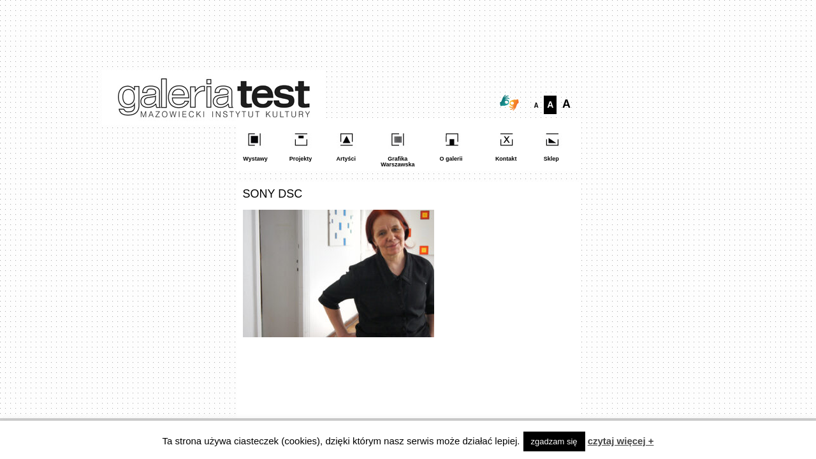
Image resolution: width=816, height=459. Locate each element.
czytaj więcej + (621, 440)
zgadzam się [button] (554, 441)
